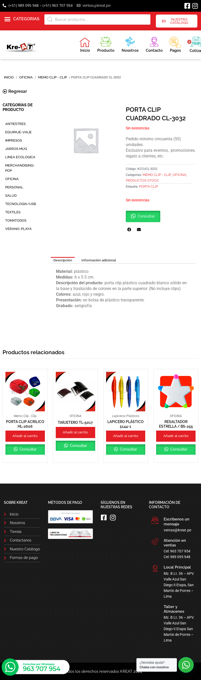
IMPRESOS (13, 140)
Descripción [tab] (62, 260)
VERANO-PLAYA (18, 229)
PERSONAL (14, 187)
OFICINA (26, 77)
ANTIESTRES (15, 124)
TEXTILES (12, 212)
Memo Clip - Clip (52, 77)
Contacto (154, 44)
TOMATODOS (15, 220)
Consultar (27, 449)
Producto (105, 44)
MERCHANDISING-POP (20, 168)
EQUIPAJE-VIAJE (18, 132)
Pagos (175, 44)
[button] (22, 19)
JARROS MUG (16, 149)
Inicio (85, 45)
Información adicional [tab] (98, 260)
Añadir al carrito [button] (25, 436)
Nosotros (130, 44)
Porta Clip (148, 186)
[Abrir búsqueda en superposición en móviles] (97, 19)
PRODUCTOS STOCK (142, 180)
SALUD (11, 195)
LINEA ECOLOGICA (20, 157)
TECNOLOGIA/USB (20, 204)
